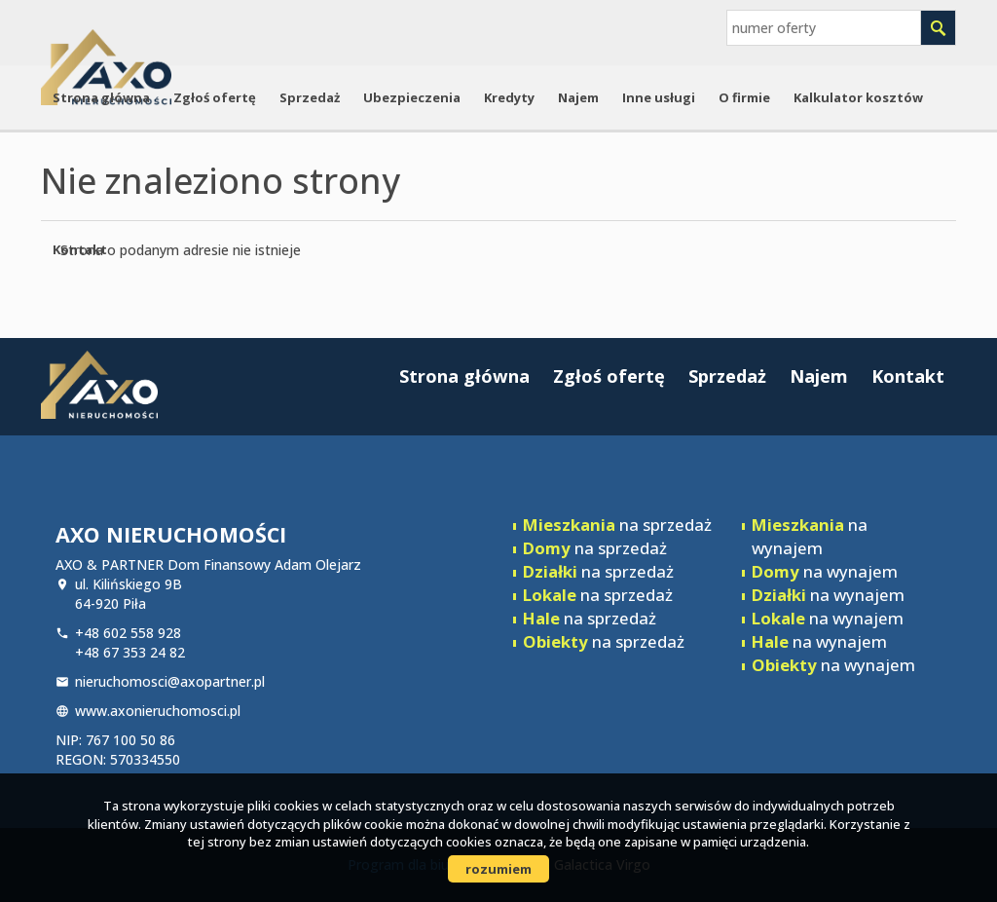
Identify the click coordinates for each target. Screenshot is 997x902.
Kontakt (80, 249)
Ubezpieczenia (412, 97)
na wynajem (810, 536)
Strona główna (101, 97)
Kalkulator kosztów (858, 97)
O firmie (744, 97)
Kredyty (509, 97)
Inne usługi (658, 97)
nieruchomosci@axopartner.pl (170, 681)
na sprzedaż (617, 524)
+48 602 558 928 (128, 632)
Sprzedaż (309, 97)
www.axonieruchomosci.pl (157, 710)
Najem (578, 97)
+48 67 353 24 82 (130, 652)
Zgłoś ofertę (214, 97)
